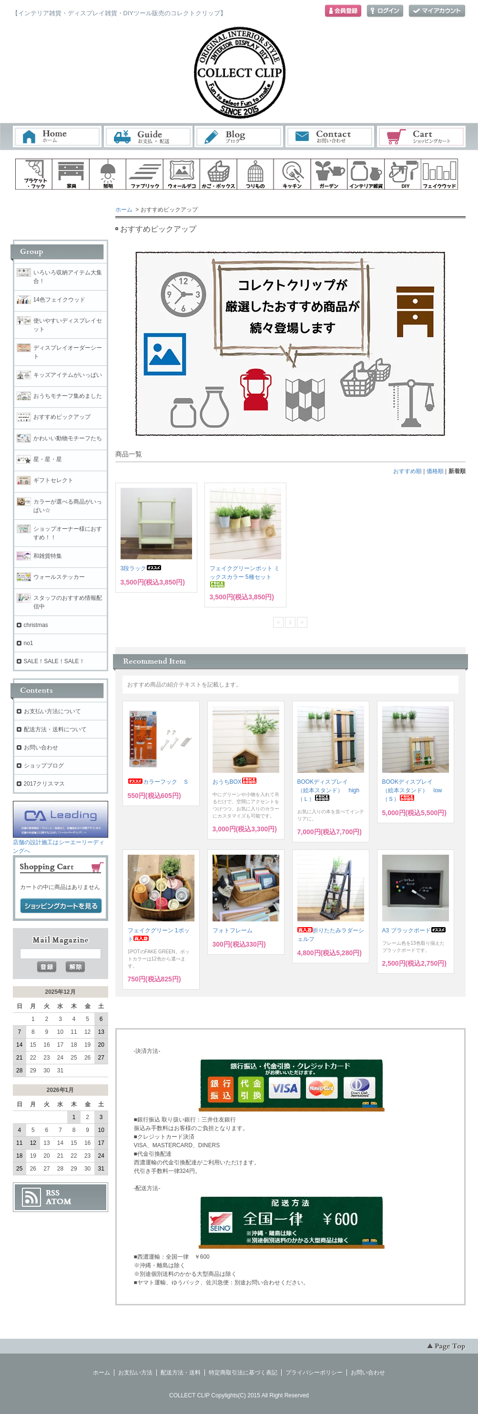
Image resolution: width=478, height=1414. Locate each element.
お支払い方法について (52, 711)
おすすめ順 (407, 471)
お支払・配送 (148, 136)
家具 (70, 174)
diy (403, 174)
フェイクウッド (439, 174)
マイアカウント (437, 11)
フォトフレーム (233, 930)
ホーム (57, 136)
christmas (36, 625)
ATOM (58, 1201)
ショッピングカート (422, 136)
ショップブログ (44, 765)
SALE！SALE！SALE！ (54, 661)
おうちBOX (235, 781)
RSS (53, 1193)
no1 (28, 643)
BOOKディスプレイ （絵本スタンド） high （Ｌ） (331, 790)
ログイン (385, 11)
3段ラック (141, 568)
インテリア (366, 174)
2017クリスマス (44, 783)
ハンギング (255, 174)
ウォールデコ (181, 174)
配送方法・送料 (181, 1372)
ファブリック (144, 174)
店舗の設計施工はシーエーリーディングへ (60, 843)
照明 (107, 174)
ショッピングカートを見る (61, 906)
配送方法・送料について (55, 729)
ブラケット (33, 174)
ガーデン (329, 174)
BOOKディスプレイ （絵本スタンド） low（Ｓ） (412, 790)
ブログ (239, 136)
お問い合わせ (330, 136)
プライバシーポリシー (314, 1372)
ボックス (218, 174)
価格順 (435, 471)
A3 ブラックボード (414, 930)
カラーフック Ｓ (158, 781)
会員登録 (343, 11)
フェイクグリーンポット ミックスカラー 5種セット (245, 576)
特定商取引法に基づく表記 (243, 1372)
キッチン (292, 174)
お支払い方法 (135, 1372)
